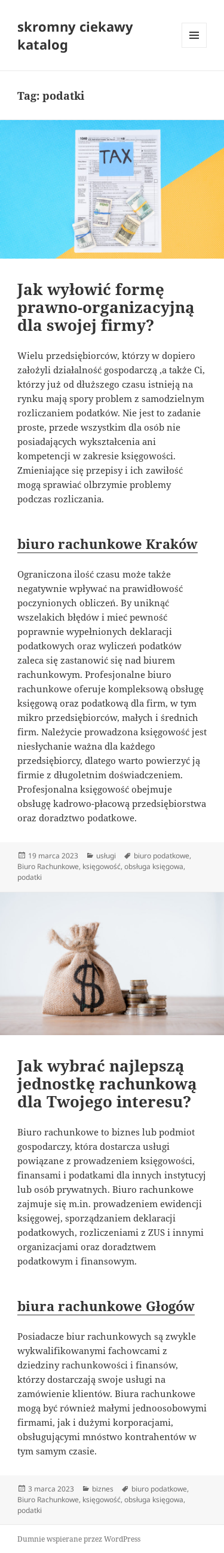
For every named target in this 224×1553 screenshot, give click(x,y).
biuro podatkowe (161, 856)
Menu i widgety (194, 47)
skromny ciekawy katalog (75, 35)
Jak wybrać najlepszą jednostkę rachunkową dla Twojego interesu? (107, 1083)
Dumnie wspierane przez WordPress (78, 1539)
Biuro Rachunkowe (48, 866)
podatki (29, 877)
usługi (106, 856)
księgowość (101, 866)
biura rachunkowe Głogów (106, 1306)
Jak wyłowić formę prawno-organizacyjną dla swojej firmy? (106, 307)
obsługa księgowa (153, 866)
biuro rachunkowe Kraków (107, 544)
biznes (102, 1489)
